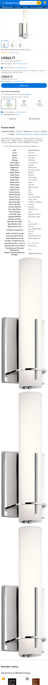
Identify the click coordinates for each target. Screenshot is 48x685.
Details (17, 114)
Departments (7, 7)
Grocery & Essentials (36, 7)
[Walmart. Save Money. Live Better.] (9, 2)
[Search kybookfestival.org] (28, 3)
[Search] (39, 3)
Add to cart (24, 85)
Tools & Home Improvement (24, 134)
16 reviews (16, 53)
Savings (25, 7)
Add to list (12, 119)
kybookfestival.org (21, 68)
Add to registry (34, 119)
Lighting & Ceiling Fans (40, 134)
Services (17, 7)
